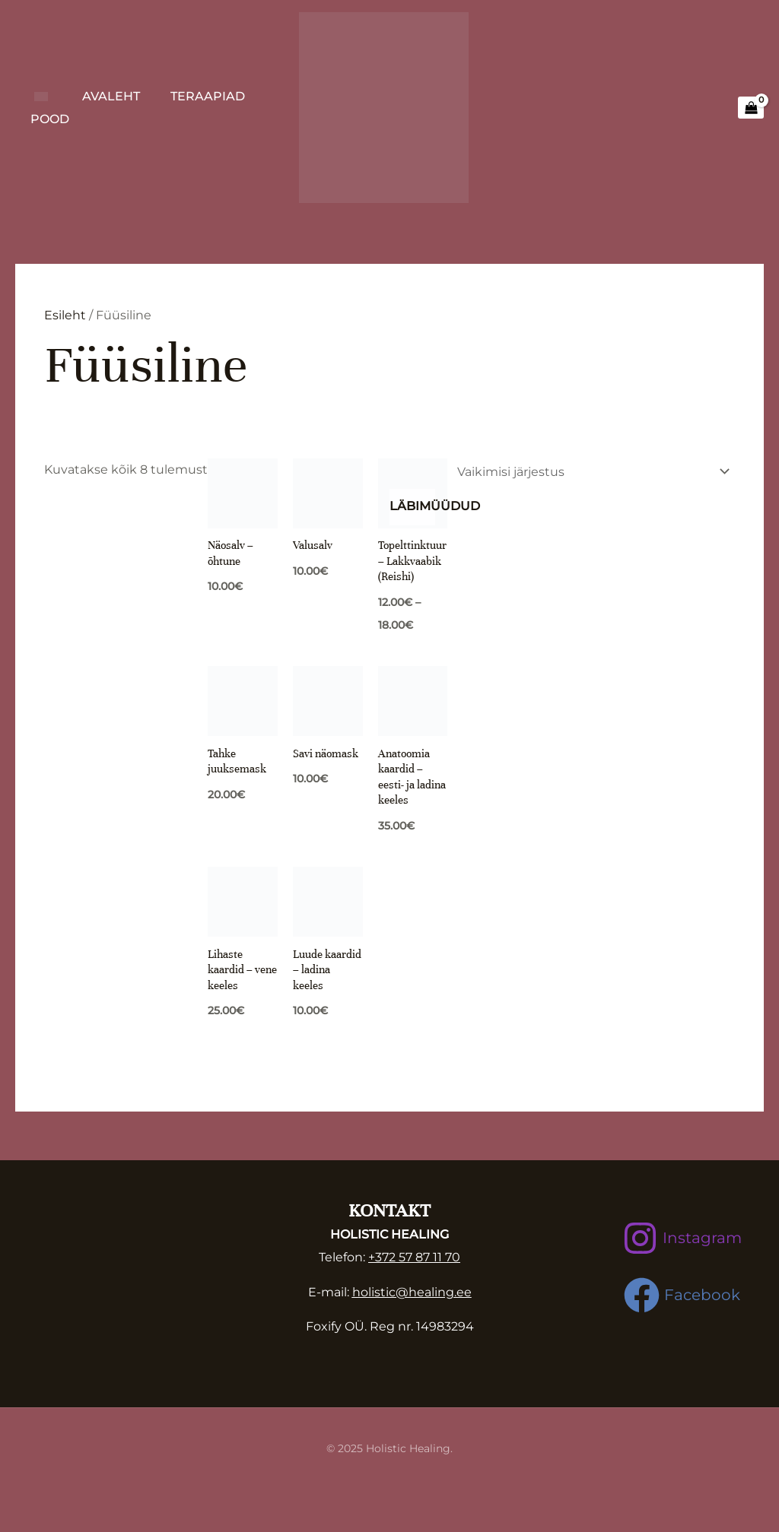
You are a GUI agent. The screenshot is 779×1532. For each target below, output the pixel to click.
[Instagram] (682, 1239)
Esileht (65, 315)
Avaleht (111, 96)
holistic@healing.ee (412, 1293)
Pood (49, 119)
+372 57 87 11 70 (414, 1258)
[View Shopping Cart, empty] (751, 108)
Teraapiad (207, 96)
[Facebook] (682, 1296)
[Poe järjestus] (591, 471)
